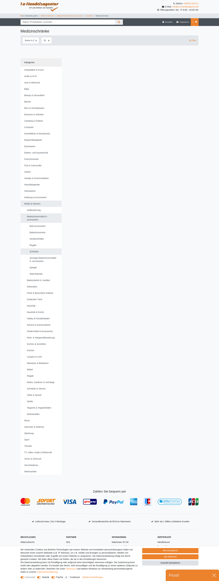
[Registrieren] (183, 22)
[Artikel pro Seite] (47, 40)
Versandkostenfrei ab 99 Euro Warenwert (111, 521)
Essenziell (30, 577)
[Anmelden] (167, 22)
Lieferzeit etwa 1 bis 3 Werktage (50, 521)
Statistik (45, 577)
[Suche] (119, 22)
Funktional (75, 577)
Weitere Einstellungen (92, 577)
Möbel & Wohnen (47, 16)
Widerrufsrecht (27, 542)
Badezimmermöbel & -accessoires (69, 16)
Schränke (89, 16)
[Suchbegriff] (68, 22)
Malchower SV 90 (120, 542)
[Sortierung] (31, 40)
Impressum (71, 568)
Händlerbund (163, 542)
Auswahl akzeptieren (170, 563)
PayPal (59, 577)
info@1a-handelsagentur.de (185, 6)
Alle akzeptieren (170, 550)
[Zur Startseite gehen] (29, 16)
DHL (68, 542)
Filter (192, 40)
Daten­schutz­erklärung (47, 572)
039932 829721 (191, 3)
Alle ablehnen (170, 556)
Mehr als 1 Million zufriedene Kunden (172, 521)
